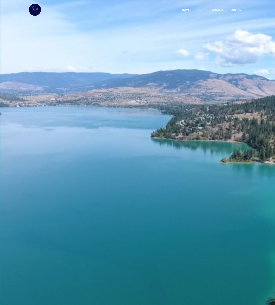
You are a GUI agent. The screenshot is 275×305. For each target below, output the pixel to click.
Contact (237, 9)
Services (217, 9)
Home (186, 9)
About (201, 9)
